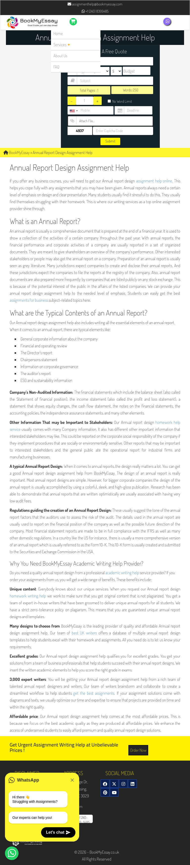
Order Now (138, 750)
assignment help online (154, 180)
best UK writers (84, 632)
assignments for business (29, 300)
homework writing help (28, 595)
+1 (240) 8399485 (95, 11)
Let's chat (58, 832)
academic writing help (122, 572)
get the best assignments (93, 693)
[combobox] (73, 111)
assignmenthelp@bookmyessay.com (95, 4)
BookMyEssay (16, 152)
